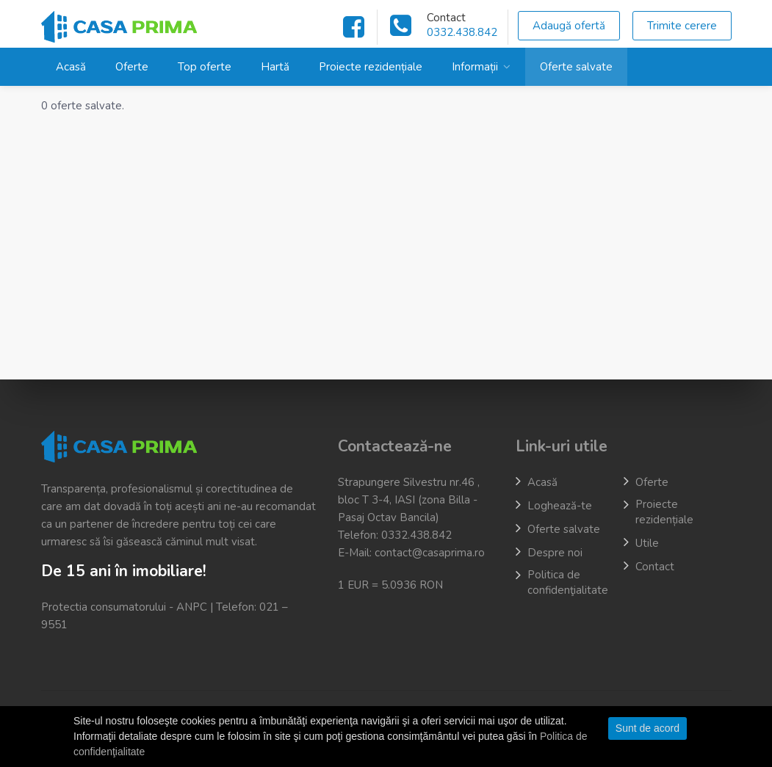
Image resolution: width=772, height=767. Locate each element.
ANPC (191, 607)
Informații (475, 66)
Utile (647, 543)
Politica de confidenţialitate (567, 582)
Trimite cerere (682, 25)
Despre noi (554, 552)
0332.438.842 (462, 32)
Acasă (71, 66)
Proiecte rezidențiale (370, 66)
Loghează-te (559, 505)
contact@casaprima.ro (430, 552)
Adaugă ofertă (569, 25)
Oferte (131, 66)
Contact (654, 566)
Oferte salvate (576, 66)
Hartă (275, 66)
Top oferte (204, 66)
